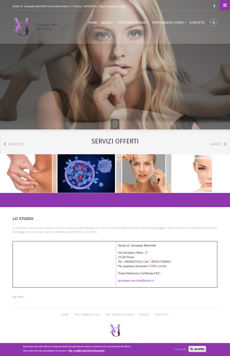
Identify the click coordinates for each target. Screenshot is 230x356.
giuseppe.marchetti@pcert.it (136, 280)
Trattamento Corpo (168, 23)
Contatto (197, 23)
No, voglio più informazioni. (86, 350)
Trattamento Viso (131, 23)
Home (92, 23)
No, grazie (180, 349)
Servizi (106, 23)
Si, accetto (197, 348)
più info (18, 296)
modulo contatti (116, 6)
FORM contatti (157, 266)
